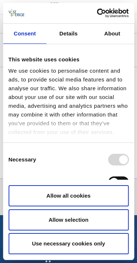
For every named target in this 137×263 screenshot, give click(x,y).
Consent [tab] (25, 33)
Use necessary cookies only (68, 243)
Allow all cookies (68, 196)
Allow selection (68, 220)
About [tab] (112, 33)
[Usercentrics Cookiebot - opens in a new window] (97, 13)
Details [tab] (69, 33)
